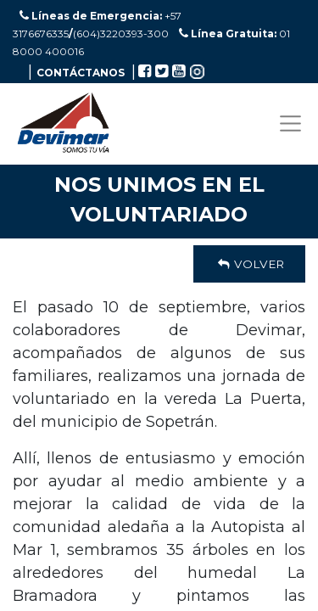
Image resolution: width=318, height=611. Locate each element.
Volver (249, 264)
